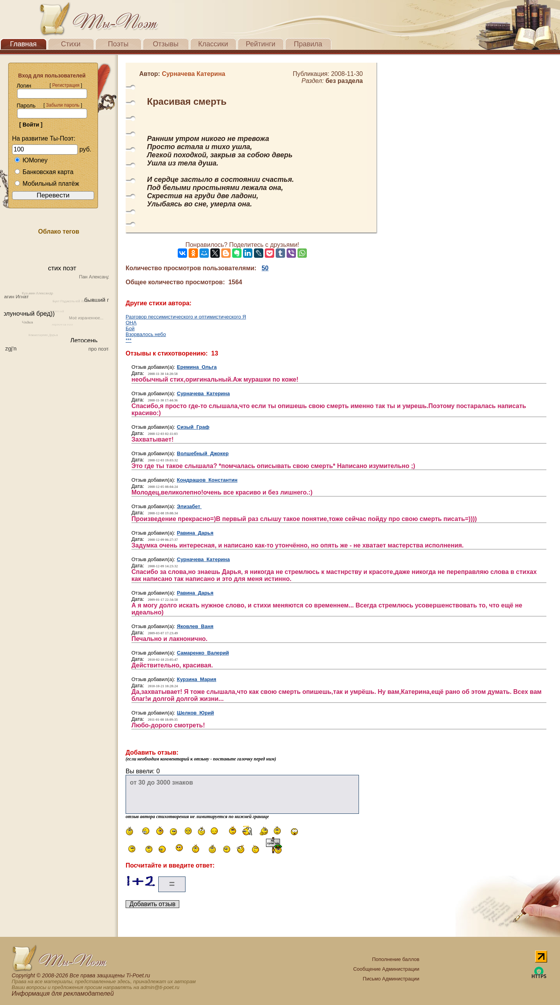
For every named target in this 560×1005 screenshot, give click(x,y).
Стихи (70, 44)
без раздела (344, 80)
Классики (213, 44)
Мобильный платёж (46, 183)
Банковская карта (44, 172)
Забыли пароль (62, 105)
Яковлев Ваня (195, 626)
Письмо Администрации (391, 979)
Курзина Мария (196, 679)
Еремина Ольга (197, 367)
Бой (130, 328)
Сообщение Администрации (386, 969)
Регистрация (65, 85)
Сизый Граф (193, 427)
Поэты (118, 44)
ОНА (131, 323)
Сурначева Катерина (203, 393)
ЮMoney (30, 160)
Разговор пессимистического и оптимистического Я (186, 317)
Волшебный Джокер (203, 453)
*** (128, 340)
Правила (308, 44)
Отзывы (165, 44)
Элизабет (189, 506)
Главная (23, 44)
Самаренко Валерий (203, 653)
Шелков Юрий (195, 713)
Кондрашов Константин (207, 480)
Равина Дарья (195, 533)
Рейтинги (260, 44)
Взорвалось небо (146, 334)
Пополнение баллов (396, 959)
